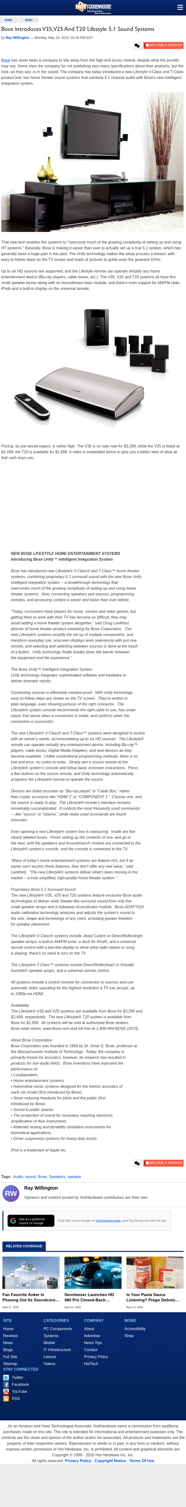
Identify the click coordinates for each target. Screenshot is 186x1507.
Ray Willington (41, 1188)
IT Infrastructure (57, 1350)
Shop (128, 1336)
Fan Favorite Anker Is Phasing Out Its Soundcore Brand (28, 1297)
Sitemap (10, 1364)
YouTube (19, 1391)
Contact (90, 1350)
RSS (16, 1398)
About (89, 1329)
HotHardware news (108, 1220)
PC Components (58, 1329)
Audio (18, 1177)
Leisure (50, 1357)
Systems (51, 1336)
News (28, 20)
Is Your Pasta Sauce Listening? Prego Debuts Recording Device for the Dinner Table (150, 1297)
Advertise (92, 1336)
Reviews (10, 1336)
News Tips (93, 1343)
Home (8, 1329)
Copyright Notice (110, 1461)
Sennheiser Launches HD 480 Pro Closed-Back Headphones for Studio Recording (89, 1297)
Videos (49, 1364)
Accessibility (135, 1329)
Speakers (57, 1177)
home (8, 20)
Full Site (10, 1357)
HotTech (91, 1364)
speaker (74, 1177)
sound (30, 1177)
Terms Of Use (141, 1461)
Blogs (8, 1350)
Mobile (49, 1343)
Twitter (17, 1377)
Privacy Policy (96, 1357)
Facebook (20, 1384)
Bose (5, 60)
